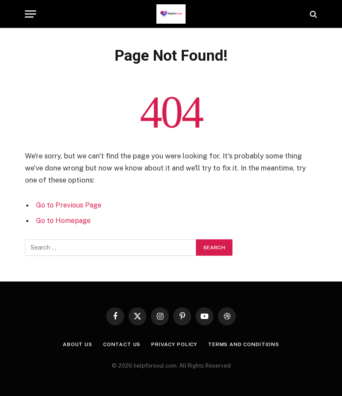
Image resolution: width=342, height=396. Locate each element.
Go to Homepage (64, 220)
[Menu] (30, 14)
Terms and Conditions (248, 344)
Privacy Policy (173, 344)
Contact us (117, 344)
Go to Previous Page (70, 205)
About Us (70, 344)
